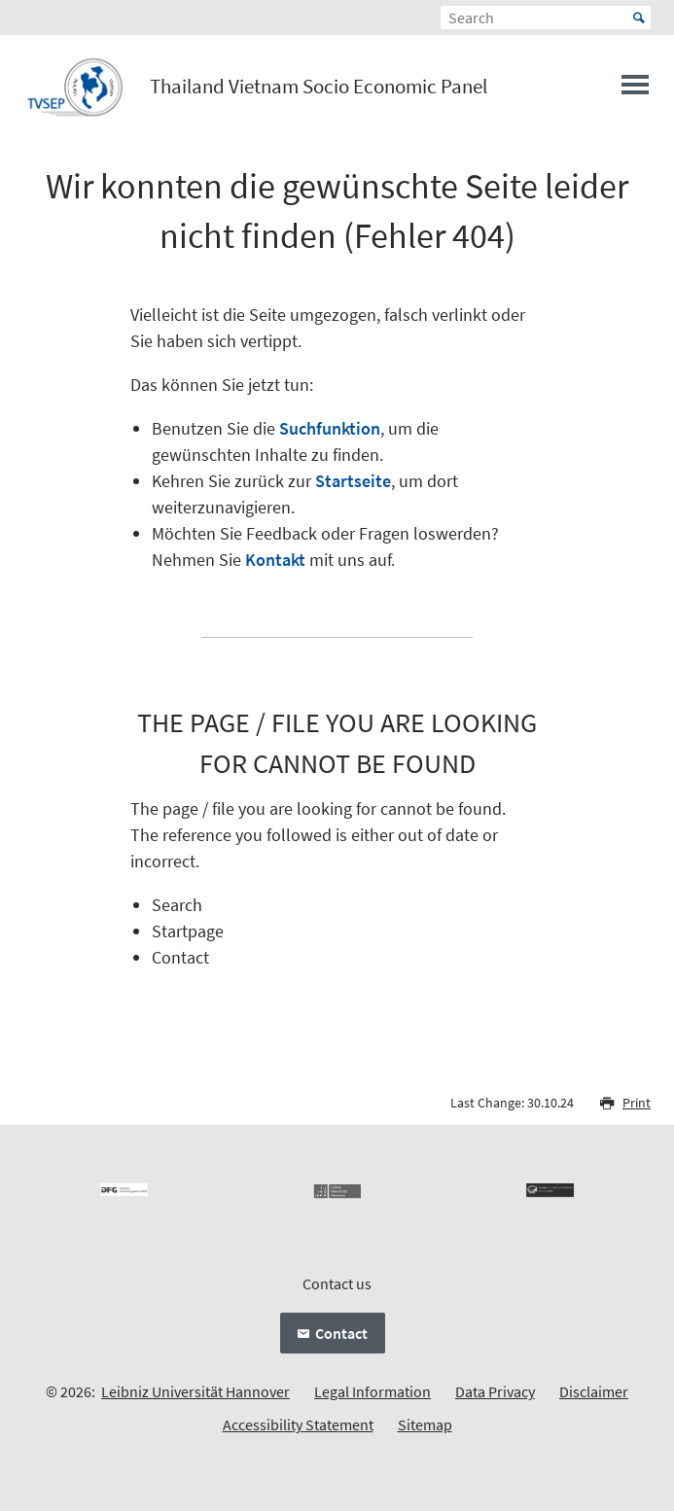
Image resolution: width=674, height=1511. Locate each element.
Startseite (353, 481)
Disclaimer (593, 1391)
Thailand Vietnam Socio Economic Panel (318, 86)
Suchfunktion (329, 428)
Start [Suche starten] (639, 17)
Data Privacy (495, 1391)
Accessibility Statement (298, 1424)
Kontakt (275, 559)
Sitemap (425, 1424)
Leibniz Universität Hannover (195, 1391)
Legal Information (372, 1391)
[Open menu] (635, 90)
